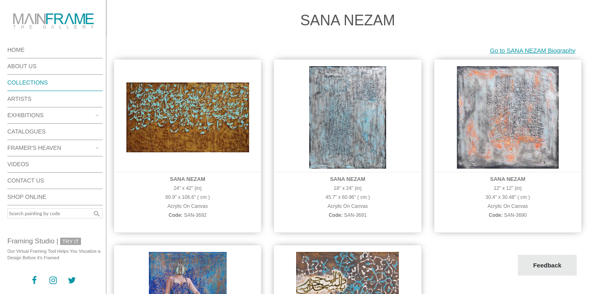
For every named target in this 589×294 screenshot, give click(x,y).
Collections (27, 82)
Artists (19, 99)
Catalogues (26, 131)
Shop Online (26, 197)
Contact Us (25, 180)
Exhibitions (25, 115)
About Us (21, 66)
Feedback (547, 265)
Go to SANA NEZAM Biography (533, 50)
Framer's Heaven (34, 148)
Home (16, 50)
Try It (70, 241)
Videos (18, 164)
